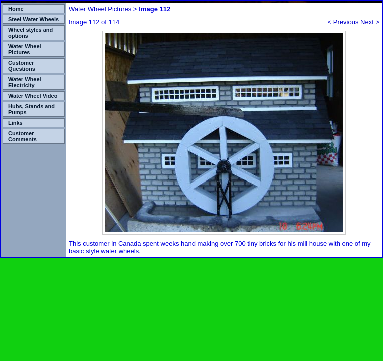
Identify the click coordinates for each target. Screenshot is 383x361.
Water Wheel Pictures (24, 49)
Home (16, 9)
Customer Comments (22, 136)
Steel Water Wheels (33, 19)
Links (15, 123)
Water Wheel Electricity (24, 82)
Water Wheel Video (32, 96)
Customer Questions (21, 66)
